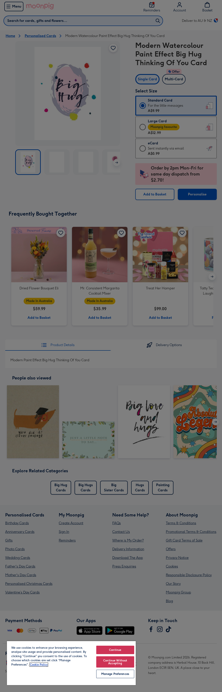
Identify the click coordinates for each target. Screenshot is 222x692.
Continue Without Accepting (115, 662)
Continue (115, 650)
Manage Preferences (115, 674)
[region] (71, 663)
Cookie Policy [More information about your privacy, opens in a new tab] (39, 664)
